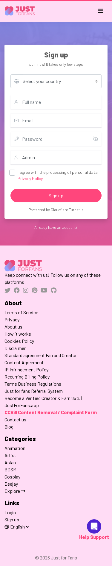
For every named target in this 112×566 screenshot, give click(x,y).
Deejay (11, 484)
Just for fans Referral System (33, 391)
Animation (14, 448)
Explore (14, 491)
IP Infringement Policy (26, 369)
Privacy (11, 319)
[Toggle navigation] (100, 10)
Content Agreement (24, 362)
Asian (10, 462)
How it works (17, 334)
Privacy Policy (30, 178)
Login (10, 512)
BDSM (10, 469)
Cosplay (12, 476)
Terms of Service (21, 312)
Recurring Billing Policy (27, 376)
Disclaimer (15, 348)
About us (13, 326)
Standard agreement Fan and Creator (40, 355)
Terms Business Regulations (32, 384)
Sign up (56, 195)
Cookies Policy (19, 341)
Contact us (15, 419)
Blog (8, 426)
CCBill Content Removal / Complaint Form (50, 412)
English (15, 526)
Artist (10, 455)
